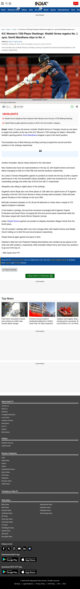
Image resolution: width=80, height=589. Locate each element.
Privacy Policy (40, 584)
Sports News (6, 472)
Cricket (14, 29)
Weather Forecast (7, 443)
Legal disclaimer (28, 584)
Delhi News (5, 507)
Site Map (17, 584)
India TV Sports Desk (15, 41)
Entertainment (63, 10)
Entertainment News (8, 469)
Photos (4, 463)
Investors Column (7, 420)
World (46, 10)
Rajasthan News (45, 507)
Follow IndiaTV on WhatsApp (40, 276)
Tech (73, 10)
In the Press (5, 417)
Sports (53, 10)
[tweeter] (9, 548)
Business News (7, 481)
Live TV (4, 426)
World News (5, 460)
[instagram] (14, 548)
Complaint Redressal (8, 414)
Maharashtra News (46, 504)
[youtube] (19, 548)
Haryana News (6, 510)
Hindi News (5, 423)
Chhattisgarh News (8, 528)
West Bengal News (46, 513)
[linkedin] (24, 548)
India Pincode (6, 446)
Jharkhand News (7, 513)
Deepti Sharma (13, 221)
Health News (6, 484)
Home (3, 10)
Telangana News (45, 510)
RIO (59, 584)
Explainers (5, 478)
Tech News (5, 475)
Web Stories (5, 432)
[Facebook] (4, 548)
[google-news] (30, 548)
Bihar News (5, 504)
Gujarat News (6, 531)
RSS (64, 584)
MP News (5, 516)
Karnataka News (7, 536)
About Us (5, 409)
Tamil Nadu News (7, 522)
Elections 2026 (13, 10)
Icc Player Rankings (9, 270)
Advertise (5, 412)
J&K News (5, 533)
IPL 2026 (38, 10)
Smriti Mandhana (30, 135)
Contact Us (5, 406)
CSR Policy (51, 584)
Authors (4, 429)
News (3, 29)
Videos (24, 10)
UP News (5, 525)
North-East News (7, 519)
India (31, 10)
